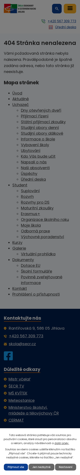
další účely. (61, 443)
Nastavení (65, 467)
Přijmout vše (16, 467)
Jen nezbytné (41, 467)
